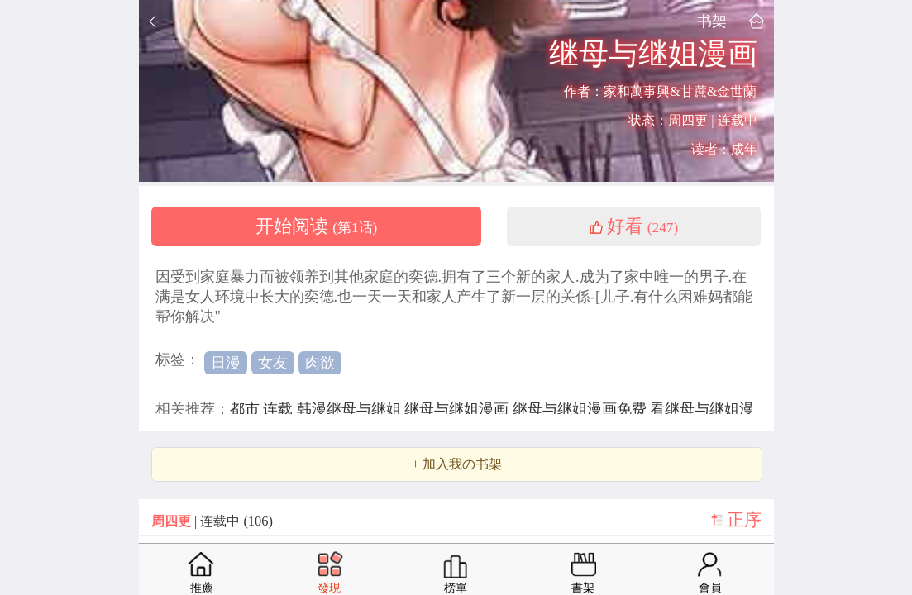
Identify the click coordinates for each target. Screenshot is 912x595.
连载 (280, 409)
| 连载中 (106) (212, 521)
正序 (744, 520)
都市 (247, 409)
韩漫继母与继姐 (351, 409)
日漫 (226, 363)
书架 (712, 21)
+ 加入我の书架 (457, 464)
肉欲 (320, 363)
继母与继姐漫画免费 (582, 409)
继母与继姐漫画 (458, 409)
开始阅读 (316, 226)
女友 (273, 363)
